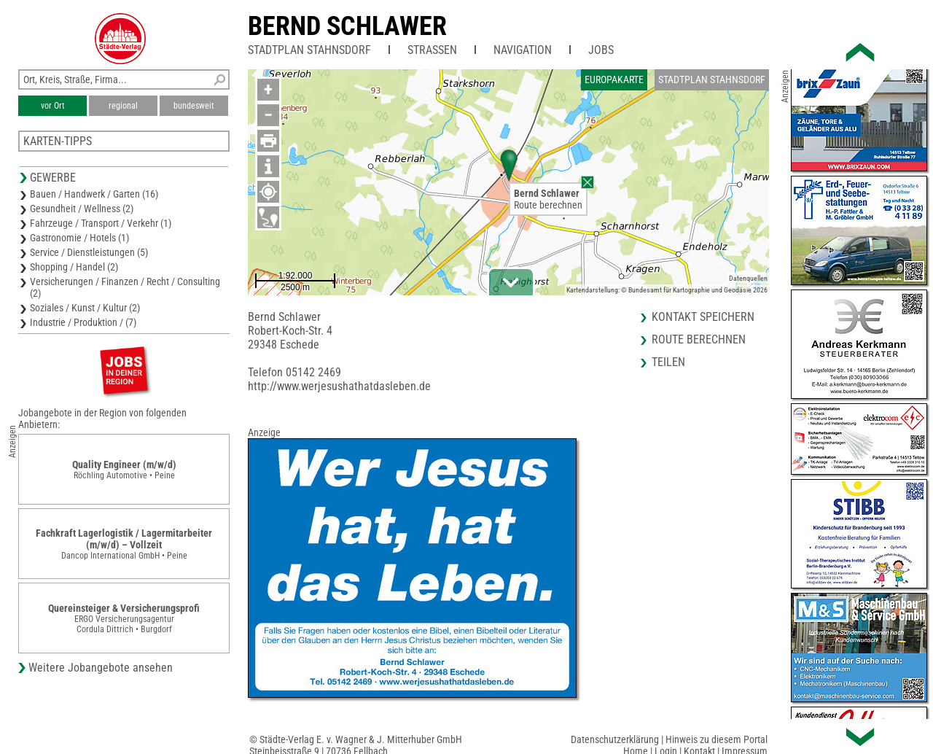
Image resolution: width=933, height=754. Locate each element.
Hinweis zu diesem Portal (716, 739)
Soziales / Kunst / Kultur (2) (85, 308)
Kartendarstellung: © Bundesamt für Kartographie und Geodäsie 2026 (667, 290)
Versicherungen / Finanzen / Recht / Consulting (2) (125, 287)
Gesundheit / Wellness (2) (81, 208)
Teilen (668, 362)
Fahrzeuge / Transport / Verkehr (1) (100, 223)
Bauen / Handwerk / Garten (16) (94, 194)
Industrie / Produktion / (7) (83, 322)
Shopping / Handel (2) (74, 267)
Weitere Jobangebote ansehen (100, 668)
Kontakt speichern (703, 317)
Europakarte (614, 79)
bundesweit (193, 106)
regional (123, 106)
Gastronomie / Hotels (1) (79, 238)
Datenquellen (748, 278)
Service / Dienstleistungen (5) (89, 252)
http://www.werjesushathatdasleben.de (339, 386)
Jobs (601, 50)
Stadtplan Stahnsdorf (309, 50)
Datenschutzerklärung (615, 739)
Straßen (432, 50)
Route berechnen (548, 205)
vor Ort (53, 106)
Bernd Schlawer (347, 26)
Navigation (522, 50)
